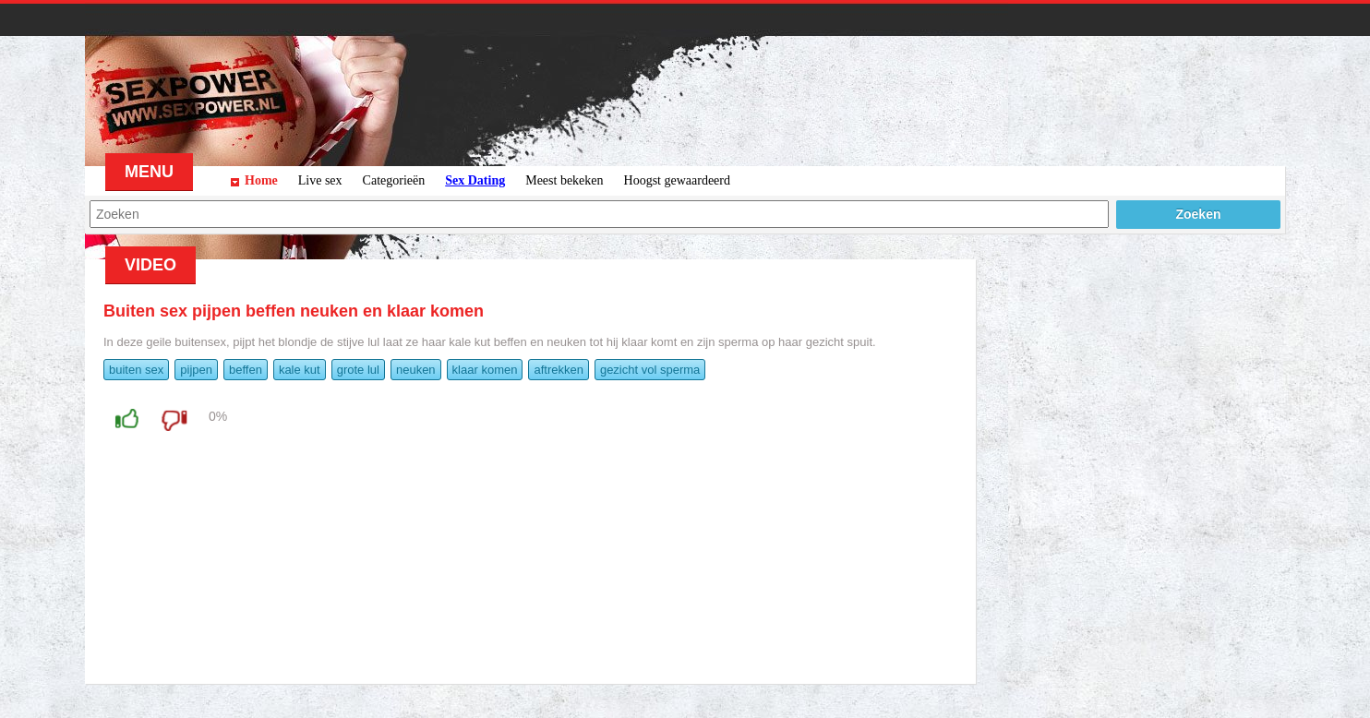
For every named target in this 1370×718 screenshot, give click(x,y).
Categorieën (394, 180)
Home (261, 180)
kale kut (299, 370)
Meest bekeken (564, 180)
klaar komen (485, 370)
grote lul (358, 370)
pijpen (196, 370)
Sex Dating (475, 180)
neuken (416, 370)
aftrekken (558, 370)
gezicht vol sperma (650, 370)
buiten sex (136, 370)
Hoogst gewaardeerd (677, 180)
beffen (245, 370)
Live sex (320, 180)
